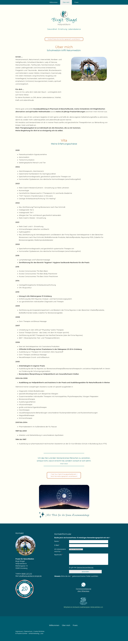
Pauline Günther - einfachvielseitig (28, 633)
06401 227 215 (27, 574)
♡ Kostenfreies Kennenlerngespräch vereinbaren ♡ (64, 39)
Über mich (66, 2)
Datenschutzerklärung (85, 567)
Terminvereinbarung (83, 589)
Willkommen (54, 2)
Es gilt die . (81, 567)
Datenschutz (28, 631)
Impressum (19, 631)
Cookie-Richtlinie (39, 631)
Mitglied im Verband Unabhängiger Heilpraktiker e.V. (83, 607)
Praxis (76, 2)
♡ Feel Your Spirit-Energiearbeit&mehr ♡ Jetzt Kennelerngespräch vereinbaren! (64, 475)
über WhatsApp (83, 591)
